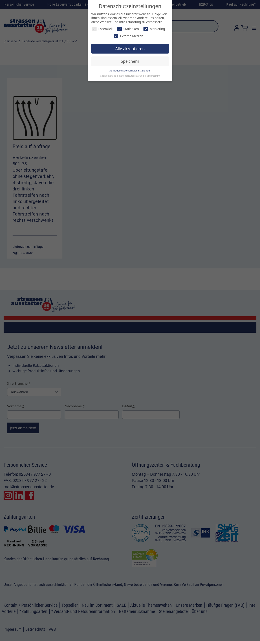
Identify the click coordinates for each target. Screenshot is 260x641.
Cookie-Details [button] (108, 75)
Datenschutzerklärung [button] (132, 75)
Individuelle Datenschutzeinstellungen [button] (130, 70)
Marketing (154, 29)
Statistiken (128, 29)
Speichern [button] (130, 61)
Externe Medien (128, 36)
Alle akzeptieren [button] (130, 48)
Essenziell (102, 29)
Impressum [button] (153, 75)
